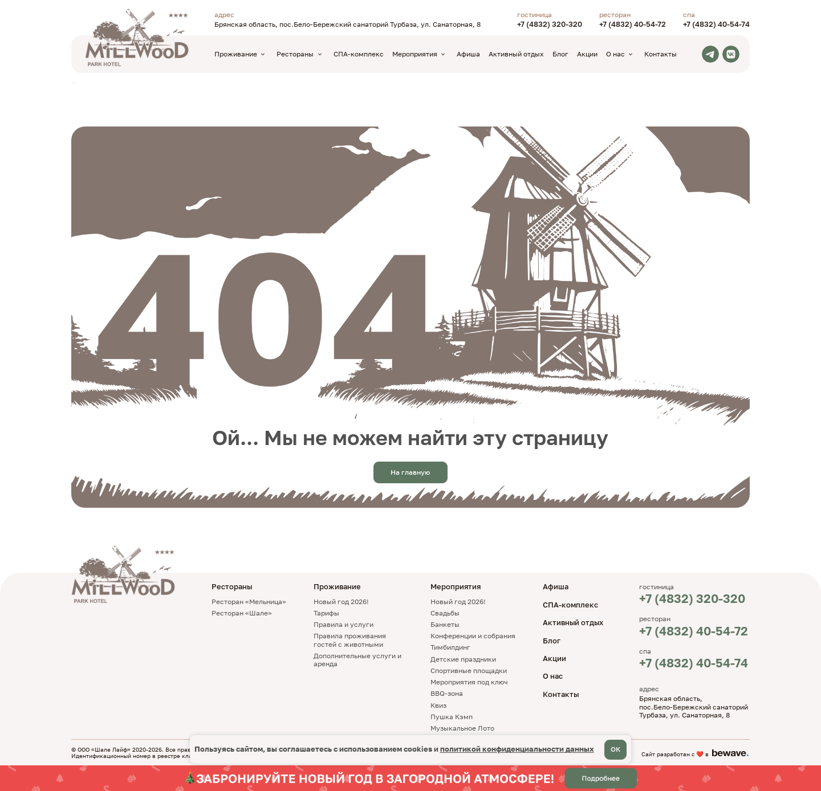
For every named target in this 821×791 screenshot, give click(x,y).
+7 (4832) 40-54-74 (716, 24)
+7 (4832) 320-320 (549, 24)
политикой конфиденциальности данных (517, 748)
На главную (410, 472)
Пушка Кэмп (451, 716)
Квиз (438, 705)
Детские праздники (463, 659)
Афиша (468, 54)
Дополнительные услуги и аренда (357, 659)
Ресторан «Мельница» (249, 601)
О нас (553, 675)
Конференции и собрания (472, 635)
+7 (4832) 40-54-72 (632, 24)
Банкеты (445, 624)
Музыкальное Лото (462, 728)
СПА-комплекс (359, 54)
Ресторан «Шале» (242, 613)
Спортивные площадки (468, 670)
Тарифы (326, 613)
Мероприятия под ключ (469, 682)
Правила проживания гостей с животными (350, 639)
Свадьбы (445, 613)
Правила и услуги (343, 624)
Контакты (660, 54)
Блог (560, 54)
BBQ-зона (446, 693)
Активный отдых (516, 54)
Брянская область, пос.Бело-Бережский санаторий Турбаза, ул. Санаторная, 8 (347, 24)
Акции (587, 54)
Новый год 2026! (341, 601)
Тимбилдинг (450, 647)
